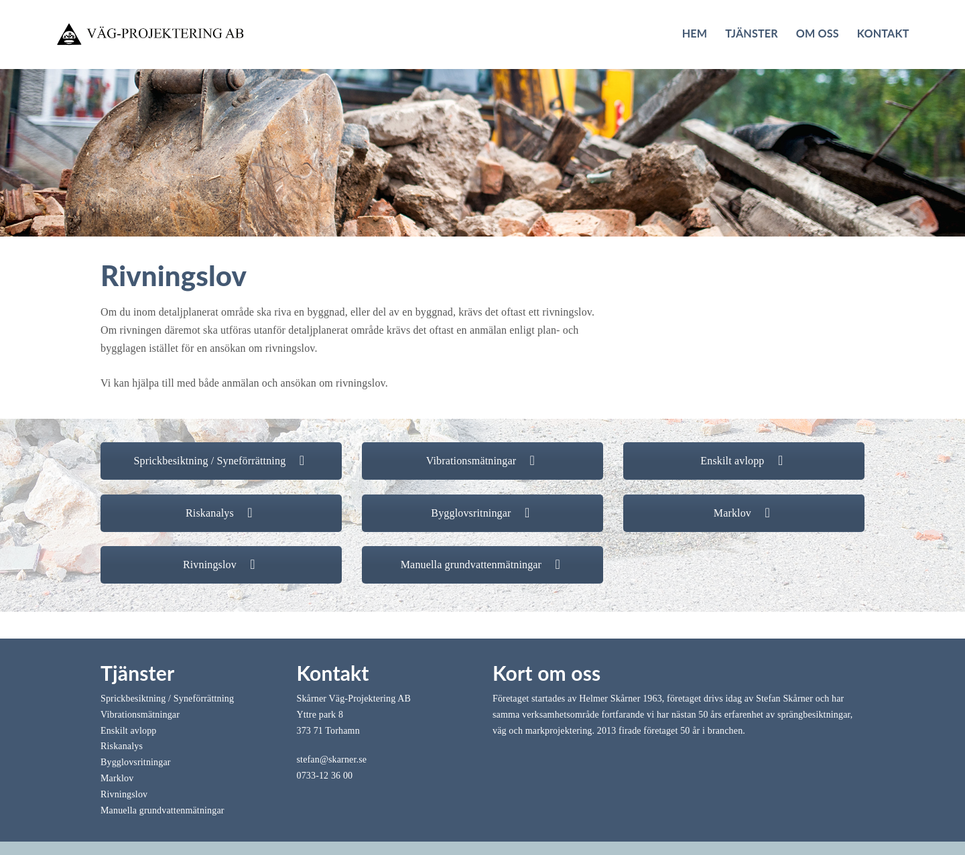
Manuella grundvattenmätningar (483, 564)
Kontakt (883, 33)
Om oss (817, 33)
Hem (695, 33)
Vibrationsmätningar (482, 460)
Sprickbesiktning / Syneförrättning (221, 460)
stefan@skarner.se (332, 759)
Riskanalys (221, 513)
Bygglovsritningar (482, 513)
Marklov (744, 513)
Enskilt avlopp (743, 460)
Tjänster (751, 33)
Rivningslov (221, 564)
